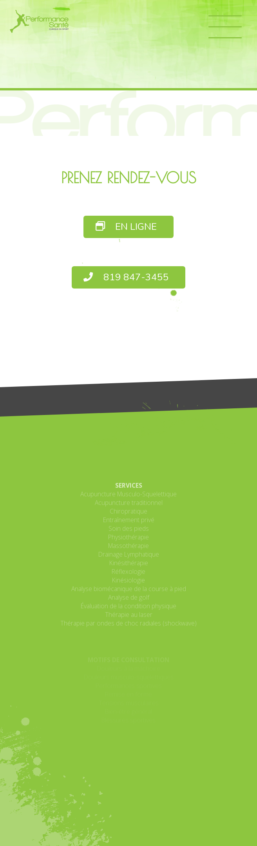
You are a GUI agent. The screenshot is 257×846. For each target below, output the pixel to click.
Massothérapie (128, 575)
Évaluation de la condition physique (128, 635)
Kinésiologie (128, 610)
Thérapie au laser (128, 644)
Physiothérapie (128, 567)
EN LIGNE (126, 226)
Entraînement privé (128, 549)
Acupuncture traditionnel (129, 532)
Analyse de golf (128, 627)
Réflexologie (128, 601)
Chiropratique (128, 541)
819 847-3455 (126, 277)
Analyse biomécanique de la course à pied (128, 618)
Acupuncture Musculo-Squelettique (128, 524)
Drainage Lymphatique (128, 584)
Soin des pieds (129, 558)
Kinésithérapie (128, 592)
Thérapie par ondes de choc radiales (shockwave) (128, 653)
